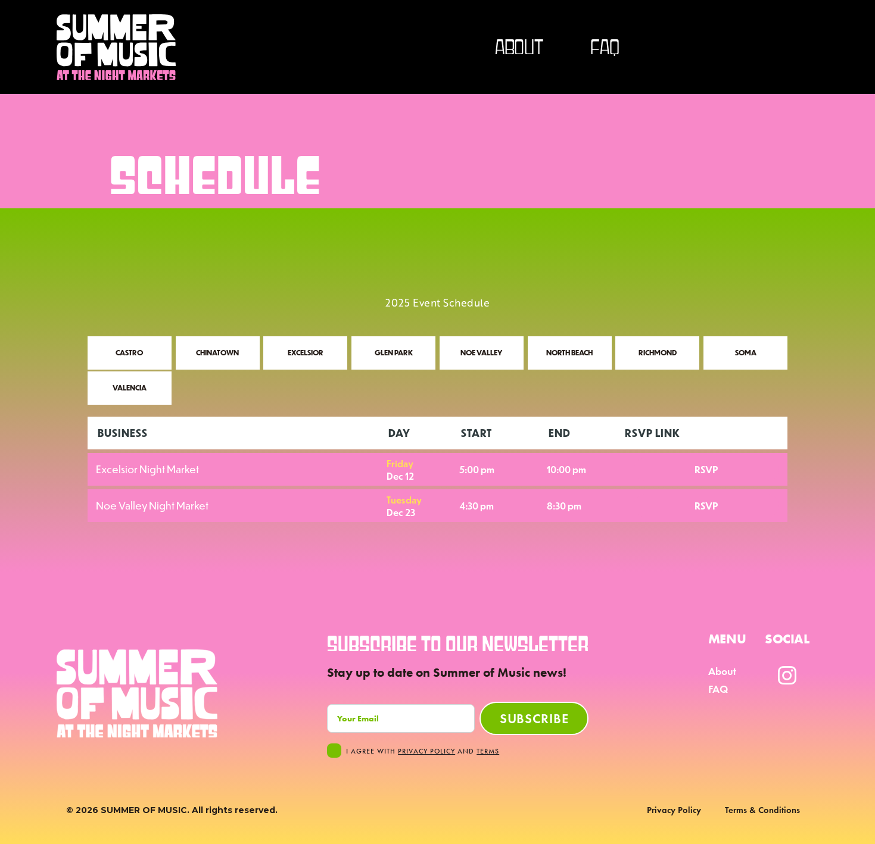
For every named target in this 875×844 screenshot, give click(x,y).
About (722, 671)
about (519, 47)
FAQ (604, 47)
